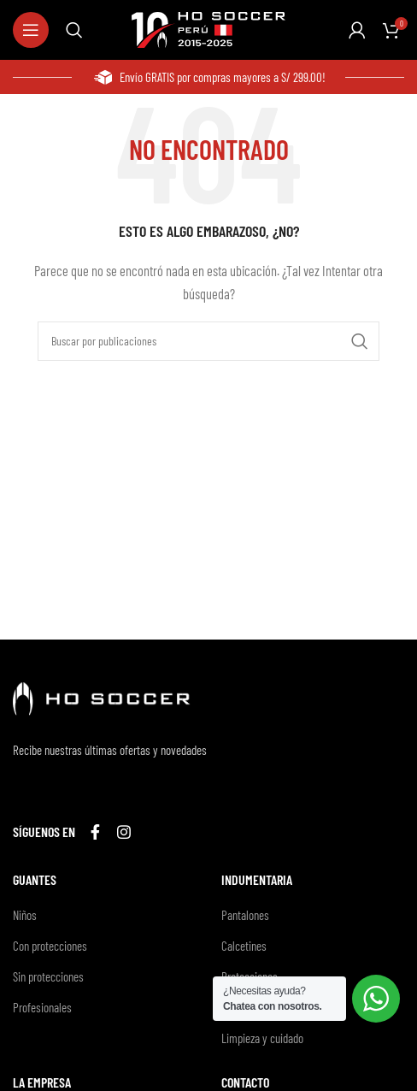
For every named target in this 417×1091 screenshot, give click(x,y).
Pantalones (245, 915)
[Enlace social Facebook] (95, 832)
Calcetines (244, 945)
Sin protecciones (48, 976)
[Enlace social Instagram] (124, 832)
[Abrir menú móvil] (30, 30)
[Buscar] (74, 30)
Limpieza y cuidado (262, 1038)
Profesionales (42, 1007)
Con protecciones (50, 945)
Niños (25, 915)
